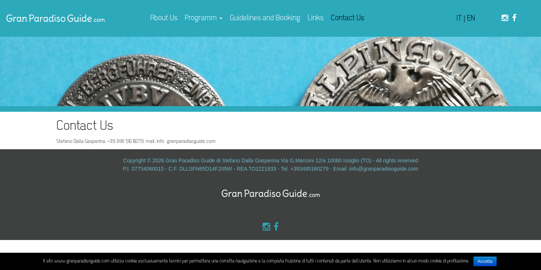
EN (471, 18)
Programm (203, 18)
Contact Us (347, 18)
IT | (461, 18)
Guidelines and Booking (265, 18)
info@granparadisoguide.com (383, 169)
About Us (163, 18)
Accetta (485, 261)
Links (315, 18)
